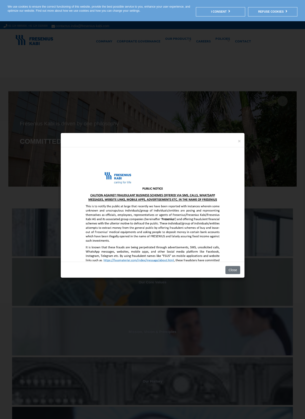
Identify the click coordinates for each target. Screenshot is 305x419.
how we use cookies (76, 10)
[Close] (239, 141)
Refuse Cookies (272, 11)
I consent (220, 11)
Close (233, 270)
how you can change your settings (117, 10)
